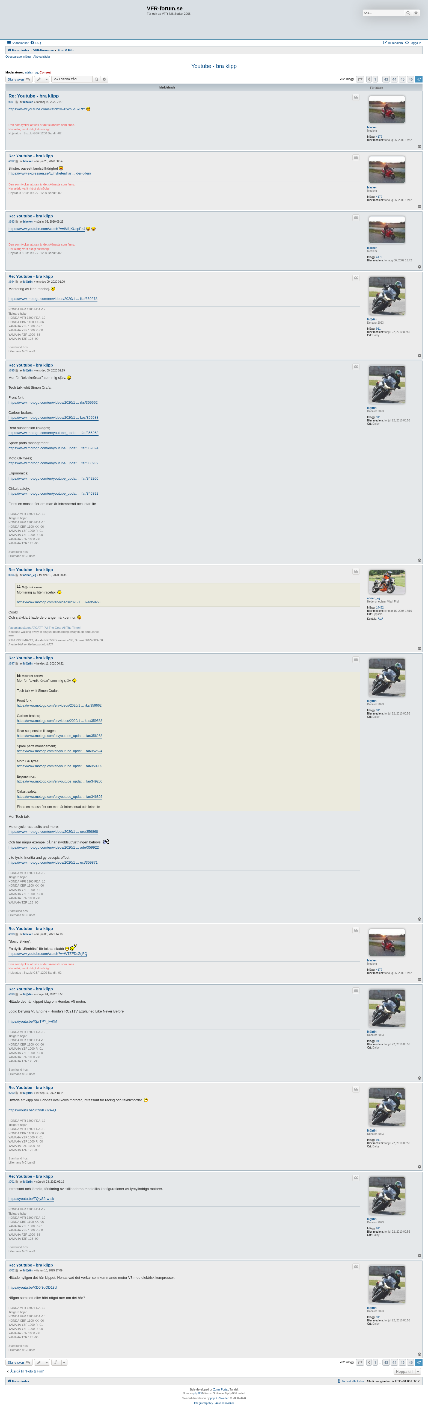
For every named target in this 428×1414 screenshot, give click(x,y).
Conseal (45, 72)
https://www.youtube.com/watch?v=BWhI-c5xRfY (46, 109)
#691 (11, 102)
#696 (11, 575)
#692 (11, 161)
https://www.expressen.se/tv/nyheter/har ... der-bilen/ (49, 173)
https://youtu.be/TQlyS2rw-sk (31, 1199)
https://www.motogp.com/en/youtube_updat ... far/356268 (53, 433)
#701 (11, 1181)
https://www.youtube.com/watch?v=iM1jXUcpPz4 (46, 229)
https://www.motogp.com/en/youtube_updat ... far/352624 (53, 448)
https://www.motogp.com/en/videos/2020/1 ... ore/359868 (53, 831)
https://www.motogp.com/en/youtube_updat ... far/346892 (53, 493)
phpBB (198, 1393)
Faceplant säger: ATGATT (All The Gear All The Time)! (44, 627)
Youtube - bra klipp (214, 66)
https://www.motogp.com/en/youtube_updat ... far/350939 (53, 463)
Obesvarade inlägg (18, 56)
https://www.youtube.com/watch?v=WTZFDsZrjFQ (47, 954)
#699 (11, 994)
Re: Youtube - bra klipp (33, 96)
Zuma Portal (220, 1389)
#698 (11, 934)
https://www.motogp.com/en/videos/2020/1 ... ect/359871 (53, 862)
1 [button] (375, 79)
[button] (360, 79)
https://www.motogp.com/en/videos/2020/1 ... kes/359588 (53, 417)
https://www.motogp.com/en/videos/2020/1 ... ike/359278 (52, 299)
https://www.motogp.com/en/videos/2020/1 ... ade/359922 (53, 847)
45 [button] (402, 79)
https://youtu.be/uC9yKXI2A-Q (32, 1110)
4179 (379, 136)
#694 (11, 281)
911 (378, 328)
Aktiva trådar (41, 56)
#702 (11, 1270)
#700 (11, 1092)
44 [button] (394, 79)
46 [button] (411, 79)
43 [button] (386, 79)
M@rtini (372, 319)
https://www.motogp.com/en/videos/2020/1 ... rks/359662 (53, 402)
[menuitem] (35, 43)
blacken (372, 127)
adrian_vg (31, 72)
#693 (11, 221)
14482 (380, 607)
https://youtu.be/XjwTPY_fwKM (32, 1021)
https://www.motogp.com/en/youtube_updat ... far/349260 (53, 478)
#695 (11, 370)
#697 (11, 663)
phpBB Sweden (219, 1398)
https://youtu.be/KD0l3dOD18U (32, 1287)
